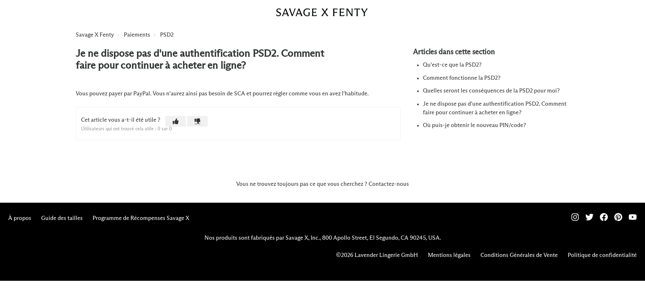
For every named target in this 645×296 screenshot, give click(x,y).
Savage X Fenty (95, 35)
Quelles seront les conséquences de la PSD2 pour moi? (491, 91)
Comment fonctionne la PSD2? (462, 78)
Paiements (137, 35)
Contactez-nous (389, 184)
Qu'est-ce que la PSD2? (452, 65)
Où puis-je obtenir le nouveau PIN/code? (474, 125)
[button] (175, 121)
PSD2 (167, 35)
